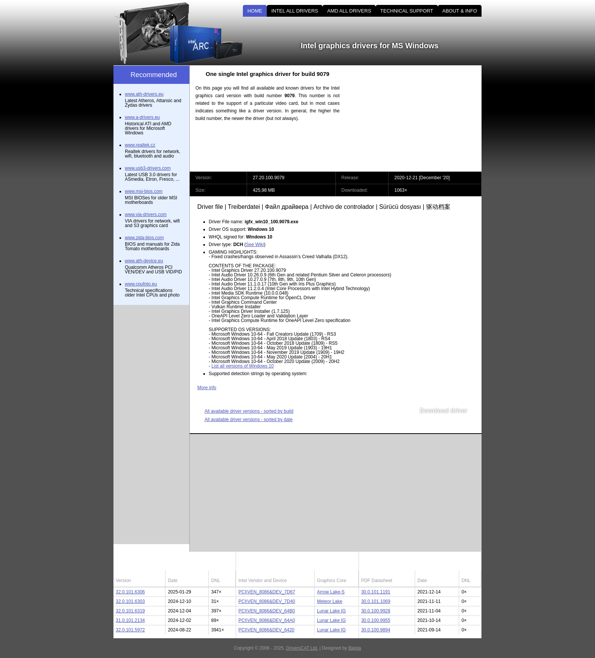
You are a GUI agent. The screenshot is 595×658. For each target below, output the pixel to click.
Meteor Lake (329, 601)
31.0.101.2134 (130, 620)
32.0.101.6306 (130, 592)
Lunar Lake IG (331, 611)
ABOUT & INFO (459, 11)
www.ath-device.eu (144, 261)
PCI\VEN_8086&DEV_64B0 (266, 611)
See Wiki (255, 244)
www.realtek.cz (140, 145)
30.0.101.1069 (375, 601)
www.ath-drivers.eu (144, 94)
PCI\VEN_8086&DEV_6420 (266, 630)
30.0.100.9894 (375, 630)
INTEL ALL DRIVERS (294, 11)
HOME (254, 11)
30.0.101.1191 (375, 592)
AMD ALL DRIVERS (349, 11)
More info (206, 387)
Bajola (354, 648)
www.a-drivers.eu (142, 117)
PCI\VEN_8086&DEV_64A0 (266, 620)
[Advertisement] (417, 118)
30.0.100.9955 (375, 620)
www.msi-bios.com (143, 191)
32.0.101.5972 (130, 630)
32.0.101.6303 (130, 601)
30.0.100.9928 (375, 611)
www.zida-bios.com (144, 237)
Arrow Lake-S (331, 592)
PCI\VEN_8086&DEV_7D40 (266, 601)
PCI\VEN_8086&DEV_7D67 (266, 592)
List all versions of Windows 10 (242, 366)
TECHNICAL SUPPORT (406, 11)
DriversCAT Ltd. (302, 648)
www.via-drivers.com (146, 214)
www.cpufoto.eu (141, 284)
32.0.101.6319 (130, 611)
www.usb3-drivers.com (148, 168)
